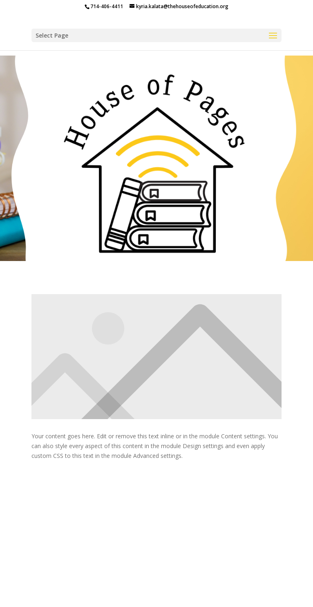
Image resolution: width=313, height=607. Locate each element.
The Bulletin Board (133, 587)
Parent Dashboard (69, 587)
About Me (183, 578)
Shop (177, 587)
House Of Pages (230, 578)
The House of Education (85, 578)
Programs (145, 578)
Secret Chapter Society (228, 587)
